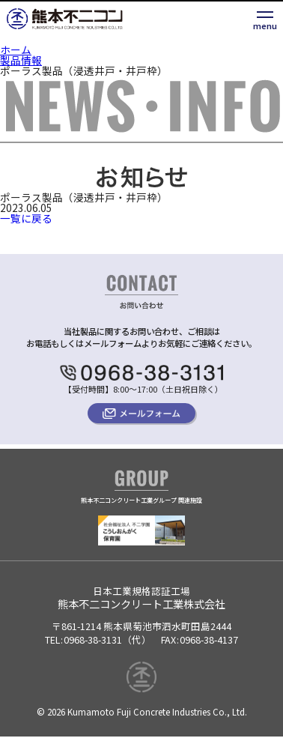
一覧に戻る (26, 218)
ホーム (15, 49)
